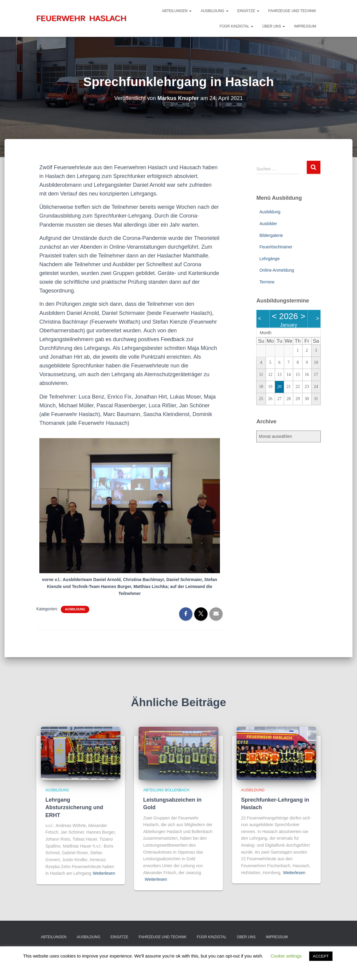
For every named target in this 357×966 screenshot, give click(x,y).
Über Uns (273, 26)
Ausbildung (214, 11)
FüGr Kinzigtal (236, 26)
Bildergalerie (271, 235)
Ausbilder (268, 223)
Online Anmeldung (276, 270)
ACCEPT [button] (321, 956)
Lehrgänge (269, 258)
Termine (266, 281)
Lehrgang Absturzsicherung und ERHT (74, 807)
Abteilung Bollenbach (166, 790)
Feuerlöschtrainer (275, 246)
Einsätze (248, 11)
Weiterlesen (104, 873)
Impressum (305, 26)
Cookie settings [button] (286, 955)
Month (265, 332)
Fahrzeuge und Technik (292, 11)
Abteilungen (177, 11)
